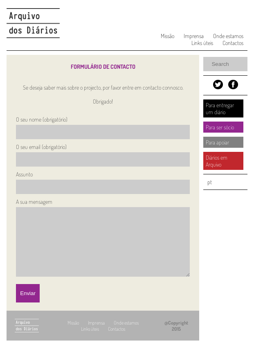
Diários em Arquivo (216, 161)
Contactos (233, 42)
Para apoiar (217, 142)
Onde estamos (228, 35)
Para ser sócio (220, 127)
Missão (167, 35)
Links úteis (202, 42)
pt (209, 181)
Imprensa (194, 35)
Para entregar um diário (220, 108)
